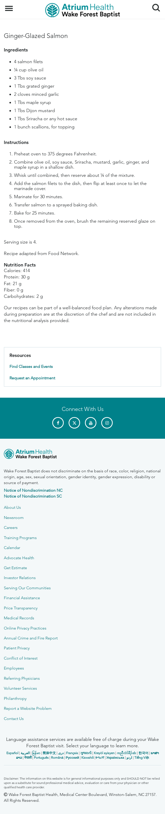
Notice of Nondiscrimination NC (33, 490)
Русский (72, 757)
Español (12, 753)
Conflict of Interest (20, 658)
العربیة (25, 753)
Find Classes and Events (31, 366)
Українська (115, 757)
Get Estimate (15, 567)
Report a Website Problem (28, 708)
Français (72, 753)
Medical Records (19, 618)
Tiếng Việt (141, 757)
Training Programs (20, 537)
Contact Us (14, 718)
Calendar (12, 547)
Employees (14, 668)
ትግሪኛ (99, 757)
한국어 (143, 753)
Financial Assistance (22, 597)
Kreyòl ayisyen (104, 753)
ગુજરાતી (86, 753)
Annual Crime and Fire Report (31, 638)
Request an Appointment (32, 378)
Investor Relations (20, 577)
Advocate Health (19, 557)
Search (154, 5)
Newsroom (14, 517)
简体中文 (49, 753)
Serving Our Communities (27, 587)
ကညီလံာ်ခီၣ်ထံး (126, 753)
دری (61, 753)
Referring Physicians (22, 678)
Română (57, 757)
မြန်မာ (36, 753)
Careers (11, 527)
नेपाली (28, 757)
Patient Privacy (17, 648)
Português (41, 757)
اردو (129, 757)
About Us (12, 507)
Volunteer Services (20, 688)
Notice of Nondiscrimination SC (33, 496)
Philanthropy (15, 698)
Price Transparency (20, 608)
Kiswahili (87, 757)
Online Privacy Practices (25, 628)
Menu (9, 6)
